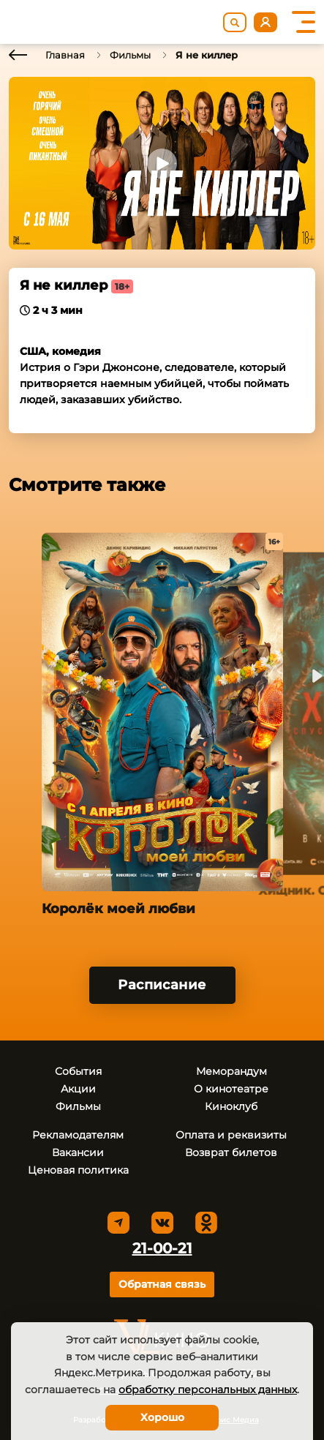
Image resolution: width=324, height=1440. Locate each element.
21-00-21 (162, 1248)
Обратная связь (162, 1284)
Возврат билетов (231, 1152)
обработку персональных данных (207, 1389)
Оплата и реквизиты (231, 1134)
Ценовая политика (78, 1170)
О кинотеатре (231, 1088)
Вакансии (78, 1152)
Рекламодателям (78, 1134)
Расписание (162, 985)
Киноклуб (231, 1106)
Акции (78, 1088)
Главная (65, 55)
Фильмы (130, 55)
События (78, 1071)
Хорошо (162, 1417)
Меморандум (231, 1071)
